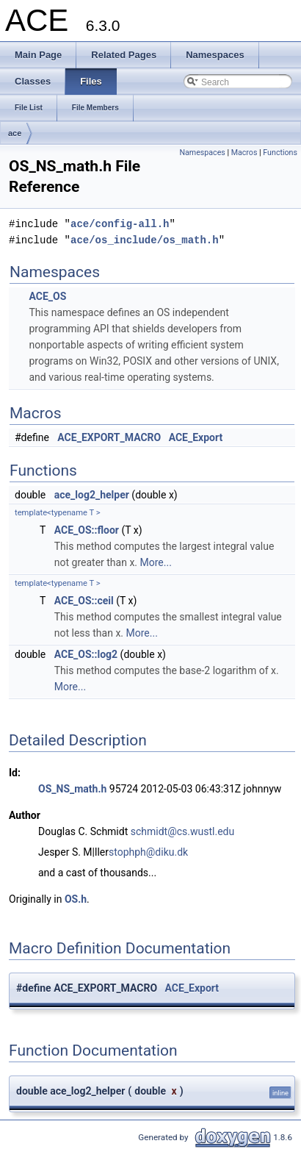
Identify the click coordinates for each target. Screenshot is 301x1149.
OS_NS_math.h (72, 789)
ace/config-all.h (119, 224)
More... (156, 562)
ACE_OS (47, 296)
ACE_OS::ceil (84, 600)
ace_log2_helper (91, 495)
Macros (244, 152)
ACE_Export (196, 437)
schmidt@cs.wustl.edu (182, 831)
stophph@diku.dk (148, 852)
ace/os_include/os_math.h (144, 240)
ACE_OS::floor (86, 530)
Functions (280, 152)
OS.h (76, 899)
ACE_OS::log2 (85, 654)
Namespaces (202, 152)
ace (14, 133)
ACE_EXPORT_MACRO (109, 437)
